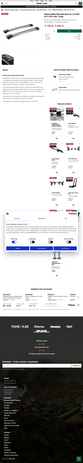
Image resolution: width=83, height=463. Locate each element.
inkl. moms (12, 458)
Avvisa (18, 248)
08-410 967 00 (12, 381)
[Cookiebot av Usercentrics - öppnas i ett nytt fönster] (70, 214)
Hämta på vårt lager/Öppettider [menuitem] (12, 400)
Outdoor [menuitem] (6, 447)
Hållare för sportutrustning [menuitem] (11, 455)
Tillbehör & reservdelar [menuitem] (10, 452)
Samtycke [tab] (17, 218)
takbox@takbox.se (11, 383)
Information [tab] (41, 218)
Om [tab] (66, 218)
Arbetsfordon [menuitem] (7, 450)
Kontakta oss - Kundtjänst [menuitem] (11, 410)
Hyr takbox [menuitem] (7, 405)
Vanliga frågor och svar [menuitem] (10, 413)
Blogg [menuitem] (5, 428)
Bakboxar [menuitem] (6, 437)
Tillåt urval (41, 248)
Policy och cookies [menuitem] (9, 420)
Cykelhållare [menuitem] (7, 442)
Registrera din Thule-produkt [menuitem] (11, 425)
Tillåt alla (65, 248)
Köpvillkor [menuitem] (6, 408)
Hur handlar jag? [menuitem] (8, 403)
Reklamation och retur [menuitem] (10, 423)
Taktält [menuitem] (6, 440)
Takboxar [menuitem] (6, 435)
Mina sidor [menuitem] (7, 415)
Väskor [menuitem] (6, 445)
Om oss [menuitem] (6, 418)
